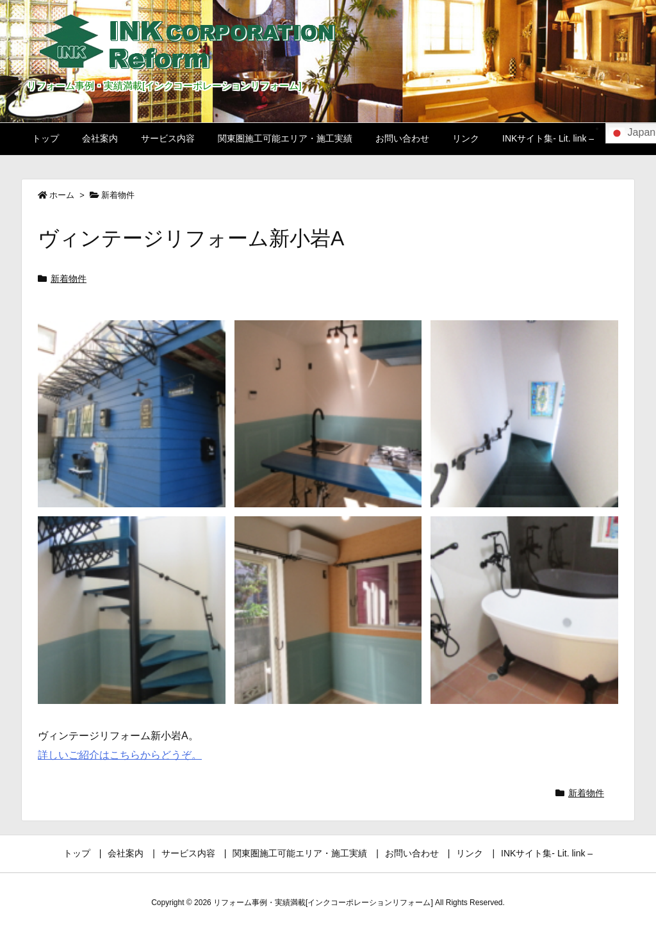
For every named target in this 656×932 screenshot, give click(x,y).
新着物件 (118, 195)
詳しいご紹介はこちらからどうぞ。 (120, 754)
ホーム (61, 195)
